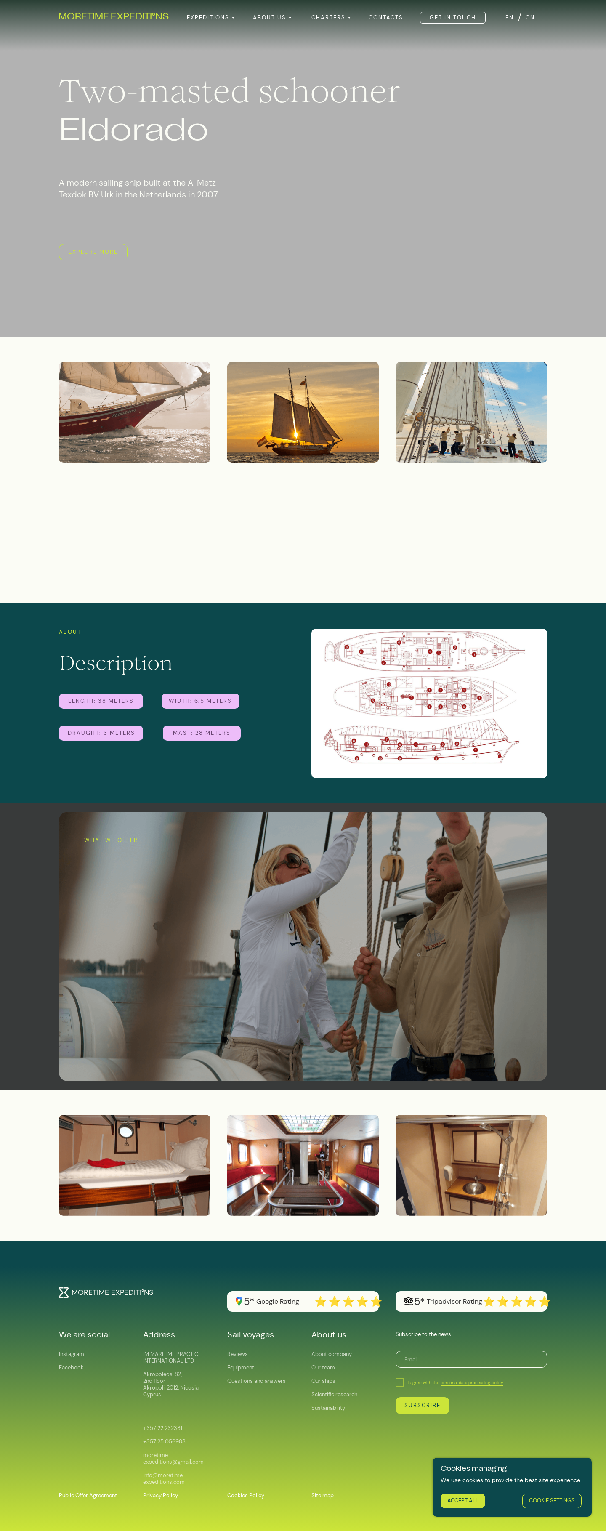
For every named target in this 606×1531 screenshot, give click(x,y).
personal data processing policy (472, 1382)
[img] (64, 1292)
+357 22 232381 (162, 1428)
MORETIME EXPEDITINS (113, 17)
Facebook (71, 1367)
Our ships (323, 1381)
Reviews (237, 1354)
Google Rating (277, 1301)
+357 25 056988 (164, 1441)
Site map (322, 1495)
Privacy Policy (160, 1495)
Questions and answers (256, 1381)
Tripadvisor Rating (454, 1301)
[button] (453, 18)
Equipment (240, 1367)
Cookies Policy (245, 1495)
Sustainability (328, 1407)
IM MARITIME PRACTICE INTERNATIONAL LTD (172, 1357)
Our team (323, 1367)
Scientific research (334, 1394)
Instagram (71, 1354)
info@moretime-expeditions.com (164, 1479)
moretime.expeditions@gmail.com (173, 1458)
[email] (471, 1359)
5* (419, 1301)
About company (331, 1354)
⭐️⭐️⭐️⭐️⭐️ (517, 1301)
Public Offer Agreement (88, 1495)
